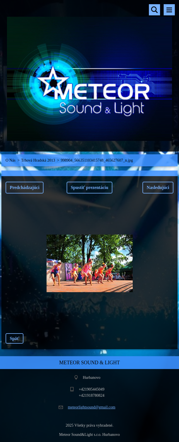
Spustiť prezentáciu (89, 187)
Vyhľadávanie (154, 9)
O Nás (10, 160)
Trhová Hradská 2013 (38, 160)
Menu (169, 9)
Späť (14, 338)
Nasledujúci (158, 187)
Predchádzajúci (24, 187)
